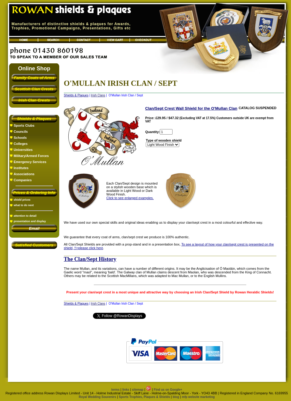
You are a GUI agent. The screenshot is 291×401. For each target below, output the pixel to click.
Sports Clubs (24, 125)
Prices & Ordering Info (34, 192)
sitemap (137, 389)
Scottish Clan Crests (34, 89)
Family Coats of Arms (34, 77)
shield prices (22, 199)
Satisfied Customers (34, 245)
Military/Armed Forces (31, 156)
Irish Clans (98, 95)
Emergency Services (30, 162)
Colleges (21, 143)
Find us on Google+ (168, 389)
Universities (23, 150)
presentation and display (30, 221)
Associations (24, 174)
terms (115, 389)
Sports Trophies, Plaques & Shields (145, 397)
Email (34, 228)
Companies (23, 180)
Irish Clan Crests (34, 100)
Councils (21, 131)
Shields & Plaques (34, 118)
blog (176, 397)
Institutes (21, 168)
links (125, 389)
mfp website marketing (198, 397)
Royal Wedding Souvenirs (97, 397)
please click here (90, 248)
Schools (20, 137)
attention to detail (25, 215)
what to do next (24, 205)
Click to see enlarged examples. (130, 198)
